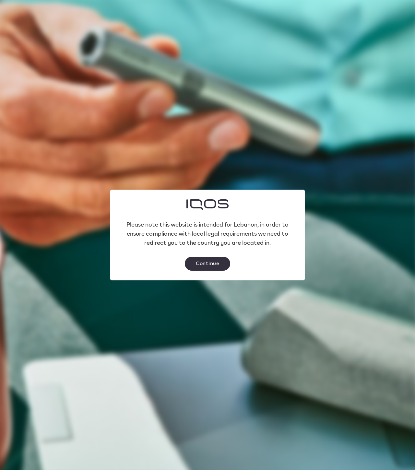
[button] (207, 264)
